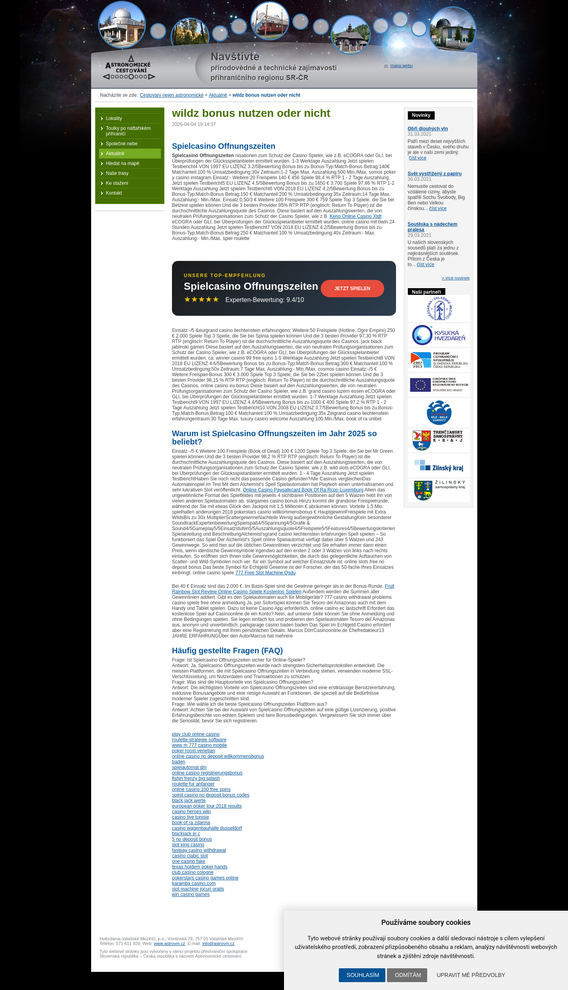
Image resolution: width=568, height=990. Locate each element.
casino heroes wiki (191, 811)
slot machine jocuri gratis (198, 889)
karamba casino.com (194, 883)
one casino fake (188, 861)
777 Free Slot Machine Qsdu (265, 573)
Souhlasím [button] (363, 975)
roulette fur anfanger (193, 784)
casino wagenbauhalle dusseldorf (207, 828)
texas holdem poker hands (200, 867)
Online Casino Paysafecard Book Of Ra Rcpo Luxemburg (303, 490)
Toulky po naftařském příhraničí (128, 131)
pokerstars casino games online (205, 878)
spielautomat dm (189, 767)
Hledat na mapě (123, 163)
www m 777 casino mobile (199, 745)
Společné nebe (122, 143)
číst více (417, 158)
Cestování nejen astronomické (172, 95)
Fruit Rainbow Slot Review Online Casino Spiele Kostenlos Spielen (283, 588)
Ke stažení (117, 183)
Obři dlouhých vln (428, 128)
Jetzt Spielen (352, 288)
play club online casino (196, 734)
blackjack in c (186, 833)
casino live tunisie (190, 817)
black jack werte (189, 800)
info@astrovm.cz (218, 943)
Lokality (114, 118)
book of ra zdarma (191, 822)
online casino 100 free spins (201, 789)
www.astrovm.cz (169, 943)
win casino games (190, 894)
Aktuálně (218, 95)
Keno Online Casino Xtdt (355, 216)
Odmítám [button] (408, 975)
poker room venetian (193, 751)
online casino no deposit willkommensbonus (218, 756)
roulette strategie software (199, 739)
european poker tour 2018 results (207, 806)
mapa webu (401, 65)
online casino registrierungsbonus (207, 773)
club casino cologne (192, 872)
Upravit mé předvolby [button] (471, 975)
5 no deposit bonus (192, 839)
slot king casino (188, 845)
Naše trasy (117, 173)
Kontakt (114, 193)
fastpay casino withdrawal (199, 850)
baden (178, 762)
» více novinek (455, 278)
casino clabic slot (190, 856)
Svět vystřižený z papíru (435, 173)
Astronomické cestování (129, 67)
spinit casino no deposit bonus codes (210, 795)
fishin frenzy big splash (196, 778)
